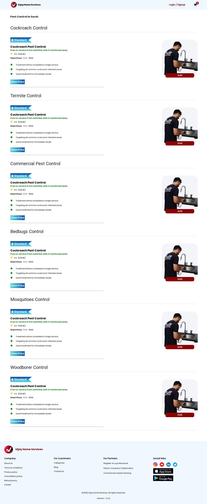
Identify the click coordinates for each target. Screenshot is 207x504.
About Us (8, 463)
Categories (59, 462)
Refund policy (10, 480)
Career (7, 484)
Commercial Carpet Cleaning (117, 473)
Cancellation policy (13, 476)
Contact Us (59, 471)
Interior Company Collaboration (118, 468)
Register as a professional (115, 463)
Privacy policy (10, 472)
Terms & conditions (13, 467)
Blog (56, 467)
